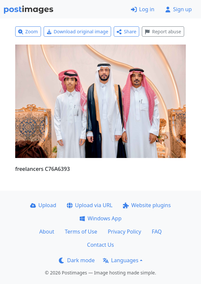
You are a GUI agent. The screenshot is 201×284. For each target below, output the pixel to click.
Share (126, 31)
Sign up (178, 9)
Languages (120, 260)
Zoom (28, 31)
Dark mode (77, 260)
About (46, 231)
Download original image (77, 31)
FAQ (157, 231)
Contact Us (100, 244)
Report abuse (163, 31)
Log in (142, 9)
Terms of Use (81, 231)
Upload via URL (89, 205)
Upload (43, 205)
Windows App (100, 218)
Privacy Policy (124, 231)
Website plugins (147, 205)
